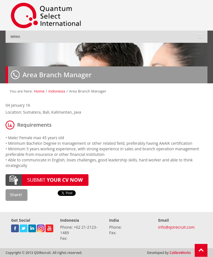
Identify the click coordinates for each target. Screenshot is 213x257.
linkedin (32, 227)
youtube (49, 227)
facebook (15, 227)
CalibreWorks (180, 252)
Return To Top (201, 250)
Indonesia (56, 91)
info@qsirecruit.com (176, 227)
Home (39, 91)
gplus (41, 227)
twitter (23, 227)
